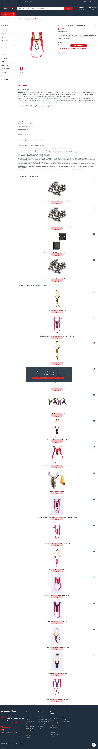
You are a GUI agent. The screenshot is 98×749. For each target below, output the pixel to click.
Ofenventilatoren (5, 40)
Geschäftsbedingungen (44, 719)
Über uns (28, 717)
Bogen (2, 37)
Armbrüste (3, 33)
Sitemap (28, 737)
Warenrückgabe (42, 724)
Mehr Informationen (49, 374)
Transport (40, 717)
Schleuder (3, 72)
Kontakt (36, 1)
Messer (2, 61)
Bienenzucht (4, 58)
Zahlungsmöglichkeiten (44, 721)
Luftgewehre (4, 30)
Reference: (61, 31)
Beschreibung (23, 85)
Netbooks (3, 54)
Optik (2, 47)
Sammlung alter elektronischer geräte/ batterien (30, 728)
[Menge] (63, 45)
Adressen (64, 724)
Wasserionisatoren (5, 65)
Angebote (28, 733)
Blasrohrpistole (4, 79)
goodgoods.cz (12, 744)
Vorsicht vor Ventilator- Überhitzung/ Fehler (55, 732)
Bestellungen (65, 719)
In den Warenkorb (78, 45)
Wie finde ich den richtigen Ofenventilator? (54, 721)
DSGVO (28, 719)
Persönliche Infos (66, 717)
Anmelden (65, 712)
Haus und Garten (5, 68)
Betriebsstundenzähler (6, 51)
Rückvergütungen (66, 721)
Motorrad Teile (4, 75)
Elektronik (3, 44)
